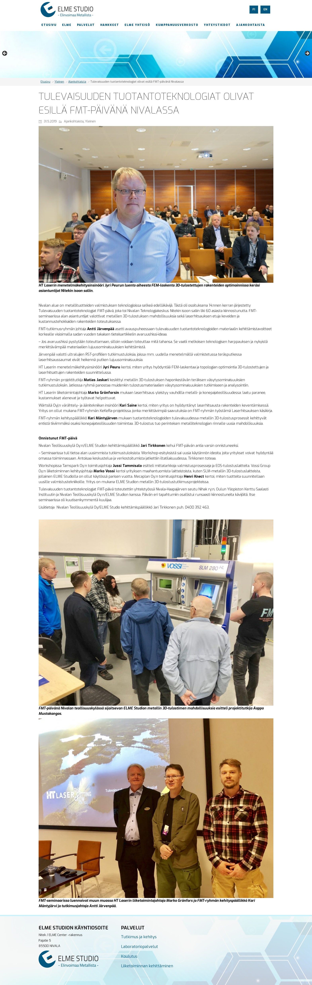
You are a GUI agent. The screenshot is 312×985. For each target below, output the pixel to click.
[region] (156, 54)
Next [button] (307, 54)
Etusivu (45, 82)
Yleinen (59, 82)
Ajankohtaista (77, 82)
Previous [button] (5, 54)
